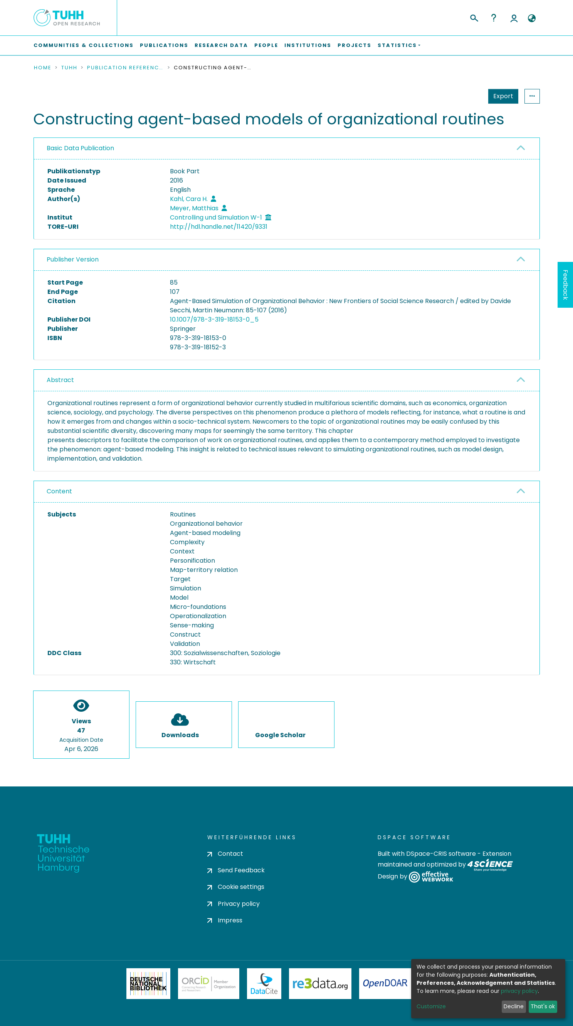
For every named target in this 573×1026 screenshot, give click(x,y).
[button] (532, 18)
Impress (224, 920)
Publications (164, 45)
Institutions (307, 45)
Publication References (125, 67)
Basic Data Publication (80, 148)
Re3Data (320, 983)
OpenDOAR (385, 983)
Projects (354, 45)
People (266, 45)
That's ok (543, 1006)
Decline (514, 1006)
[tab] (286, 148)
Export (465, 96)
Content (59, 491)
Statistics (501, 96)
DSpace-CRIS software (441, 853)
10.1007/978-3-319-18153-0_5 (214, 319)
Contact (225, 853)
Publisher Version (73, 259)
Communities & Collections (84, 45)
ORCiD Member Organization (209, 983)
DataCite (264, 983)
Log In (514, 17)
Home (43, 67)
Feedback (565, 285)
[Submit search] (474, 17)
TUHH (69, 67)
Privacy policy (233, 903)
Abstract (60, 380)
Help (493, 17)
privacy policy (519, 991)
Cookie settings (235, 886)
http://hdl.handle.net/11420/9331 (218, 226)
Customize (431, 1006)
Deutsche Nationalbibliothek (148, 983)
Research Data (221, 45)
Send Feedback (236, 870)
